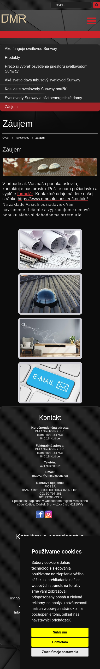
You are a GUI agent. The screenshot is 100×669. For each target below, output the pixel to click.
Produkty (12, 57)
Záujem (11, 107)
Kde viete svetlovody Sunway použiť (35, 89)
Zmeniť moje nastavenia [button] (60, 652)
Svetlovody (22, 137)
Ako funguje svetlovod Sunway (31, 49)
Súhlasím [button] (60, 632)
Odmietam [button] (60, 642)
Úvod (5, 137)
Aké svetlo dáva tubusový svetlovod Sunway (42, 80)
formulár (25, 193)
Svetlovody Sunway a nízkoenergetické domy (43, 98)
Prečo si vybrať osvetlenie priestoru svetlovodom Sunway (46, 68)
